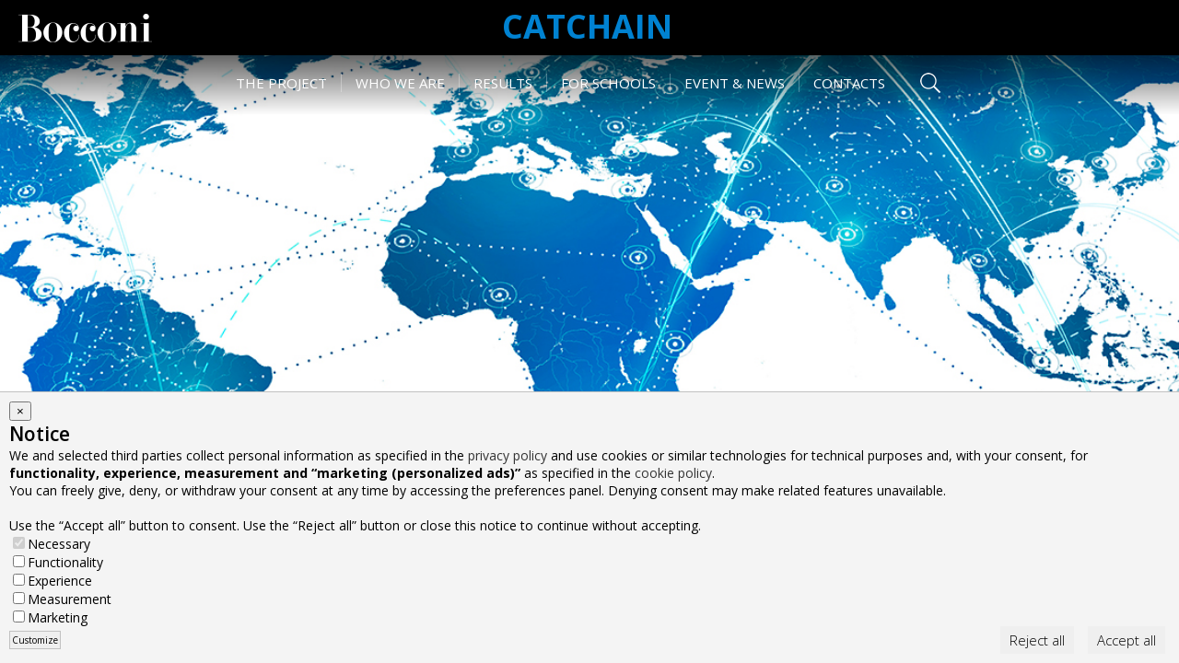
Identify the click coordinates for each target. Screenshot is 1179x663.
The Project (281, 83)
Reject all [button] (1037, 640)
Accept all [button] (1126, 640)
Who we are (400, 83)
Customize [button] (35, 640)
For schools (608, 83)
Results (502, 83)
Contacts (849, 83)
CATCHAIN (587, 26)
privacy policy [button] (507, 455)
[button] (20, 411)
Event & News (734, 83)
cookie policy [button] (673, 473)
